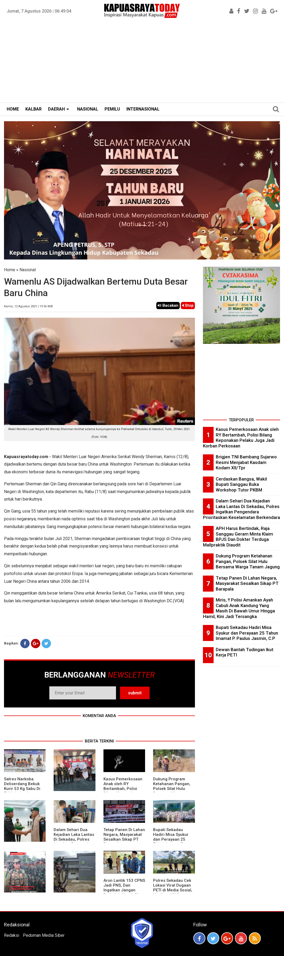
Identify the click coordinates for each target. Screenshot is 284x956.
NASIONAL (87, 109)
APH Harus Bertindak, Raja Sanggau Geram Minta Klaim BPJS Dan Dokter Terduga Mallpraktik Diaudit (238, 537)
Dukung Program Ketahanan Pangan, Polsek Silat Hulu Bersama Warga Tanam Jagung (171, 789)
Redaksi (11, 935)
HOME (13, 109)
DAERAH (56, 109)
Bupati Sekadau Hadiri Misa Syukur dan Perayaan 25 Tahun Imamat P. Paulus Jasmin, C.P (171, 839)
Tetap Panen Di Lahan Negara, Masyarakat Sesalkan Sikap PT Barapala (124, 837)
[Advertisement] (142, 62)
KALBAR (33, 109)
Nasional (27, 269)
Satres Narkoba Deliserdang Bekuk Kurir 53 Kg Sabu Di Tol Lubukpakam (22, 786)
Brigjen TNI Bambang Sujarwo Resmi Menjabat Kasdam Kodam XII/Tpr (246, 462)
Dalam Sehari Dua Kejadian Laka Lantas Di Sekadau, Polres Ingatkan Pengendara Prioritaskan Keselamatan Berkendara (241, 509)
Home (9, 269)
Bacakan (168, 305)
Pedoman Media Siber (44, 935)
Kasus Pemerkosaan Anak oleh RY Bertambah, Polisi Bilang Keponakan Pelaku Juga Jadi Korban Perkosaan (122, 791)
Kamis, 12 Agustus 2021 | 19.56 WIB (28, 306)
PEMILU (112, 109)
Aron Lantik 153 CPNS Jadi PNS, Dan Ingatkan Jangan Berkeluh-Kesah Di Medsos (124, 890)
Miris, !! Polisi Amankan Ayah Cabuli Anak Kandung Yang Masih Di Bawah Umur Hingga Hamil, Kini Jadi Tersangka (239, 608)
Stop (188, 305)
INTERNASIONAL (142, 109)
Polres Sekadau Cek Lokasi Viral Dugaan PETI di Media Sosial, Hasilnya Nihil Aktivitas (172, 890)
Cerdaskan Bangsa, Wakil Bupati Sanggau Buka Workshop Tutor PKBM (241, 484)
